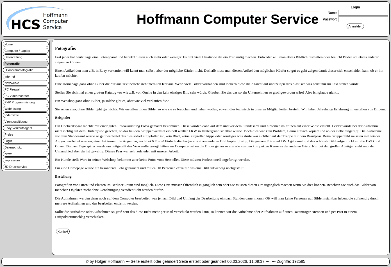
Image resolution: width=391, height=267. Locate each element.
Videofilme (11, 115)
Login (8, 141)
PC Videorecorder (16, 95)
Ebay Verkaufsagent (18, 128)
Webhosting (12, 108)
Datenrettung (13, 57)
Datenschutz (13, 147)
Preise (8, 134)
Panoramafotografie (18, 70)
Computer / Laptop (17, 50)
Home (8, 44)
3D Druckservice (15, 166)
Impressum (12, 160)
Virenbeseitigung (16, 121)
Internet (9, 76)
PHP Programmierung (19, 102)
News (8, 153)
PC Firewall (12, 89)
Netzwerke (11, 83)
